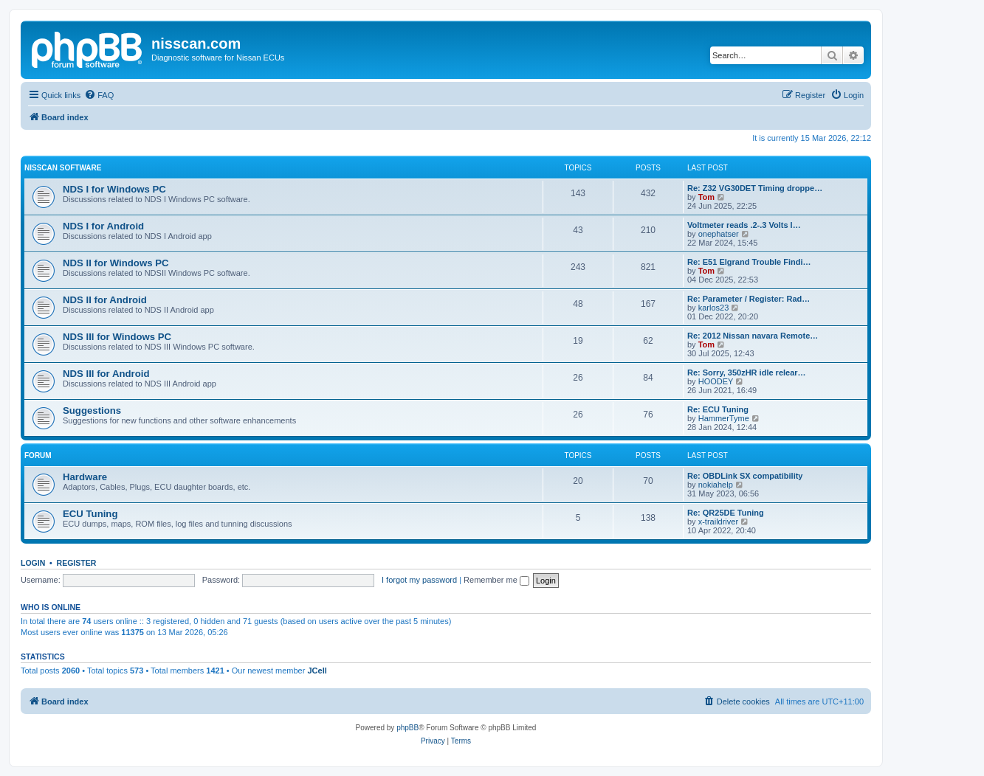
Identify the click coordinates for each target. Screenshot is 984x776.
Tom (706, 197)
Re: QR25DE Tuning (725, 512)
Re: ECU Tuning (718, 409)
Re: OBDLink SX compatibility (744, 475)
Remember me (496, 579)
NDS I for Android (103, 226)
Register (77, 562)
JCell (316, 670)
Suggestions (92, 410)
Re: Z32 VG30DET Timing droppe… (754, 188)
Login (33, 562)
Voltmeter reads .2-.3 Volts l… (744, 225)
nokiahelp (715, 484)
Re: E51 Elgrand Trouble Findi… (749, 261)
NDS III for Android (106, 373)
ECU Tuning (90, 513)
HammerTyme (723, 418)
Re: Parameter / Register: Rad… (748, 298)
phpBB (407, 728)
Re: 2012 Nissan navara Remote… (752, 335)
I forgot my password (419, 579)
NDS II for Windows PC (115, 263)
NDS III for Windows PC (117, 336)
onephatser (718, 233)
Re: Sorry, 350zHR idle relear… (746, 372)
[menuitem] (99, 95)
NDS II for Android (105, 299)
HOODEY (716, 381)
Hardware (85, 476)
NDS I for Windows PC (114, 189)
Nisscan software (62, 168)
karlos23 (713, 307)
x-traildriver (718, 521)
